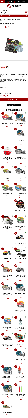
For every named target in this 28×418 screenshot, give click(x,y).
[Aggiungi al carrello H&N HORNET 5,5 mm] (15, 113)
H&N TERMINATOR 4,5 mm (20, 177)
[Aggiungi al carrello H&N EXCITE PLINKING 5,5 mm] (2, 317)
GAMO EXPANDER (7, 412)
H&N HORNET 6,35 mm (7, 394)
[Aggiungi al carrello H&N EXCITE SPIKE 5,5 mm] (15, 300)
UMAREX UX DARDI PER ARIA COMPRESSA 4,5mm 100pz (20, 395)
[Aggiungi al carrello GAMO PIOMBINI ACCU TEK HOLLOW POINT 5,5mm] (2, 334)
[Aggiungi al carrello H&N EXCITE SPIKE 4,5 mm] (2, 113)
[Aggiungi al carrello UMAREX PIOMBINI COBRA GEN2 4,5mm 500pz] (2, 147)
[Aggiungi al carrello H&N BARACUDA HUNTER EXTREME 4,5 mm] (15, 147)
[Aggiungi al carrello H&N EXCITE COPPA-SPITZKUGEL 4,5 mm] (2, 265)
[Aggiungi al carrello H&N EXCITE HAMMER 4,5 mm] (2, 184)
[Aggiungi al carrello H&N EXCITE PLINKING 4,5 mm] (15, 184)
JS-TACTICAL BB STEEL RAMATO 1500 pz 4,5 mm (20, 378)
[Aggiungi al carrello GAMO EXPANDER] (2, 402)
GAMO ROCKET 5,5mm (20, 243)
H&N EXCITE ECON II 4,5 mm (7, 177)
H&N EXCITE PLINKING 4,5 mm (20, 194)
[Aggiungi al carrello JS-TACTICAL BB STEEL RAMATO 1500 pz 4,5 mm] (15, 366)
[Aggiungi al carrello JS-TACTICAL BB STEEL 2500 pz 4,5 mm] (15, 317)
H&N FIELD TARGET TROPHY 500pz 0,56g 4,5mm (7, 295)
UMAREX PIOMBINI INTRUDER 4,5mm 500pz (7, 227)
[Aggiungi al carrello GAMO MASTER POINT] (15, 200)
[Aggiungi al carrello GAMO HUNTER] (15, 334)
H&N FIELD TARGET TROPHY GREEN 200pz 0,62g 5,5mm (7, 378)
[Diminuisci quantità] (1, 90)
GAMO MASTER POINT (20, 210)
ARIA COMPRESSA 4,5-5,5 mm (19, 19)
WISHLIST (11, 1)
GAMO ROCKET (7, 258)
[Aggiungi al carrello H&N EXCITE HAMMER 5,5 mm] (15, 216)
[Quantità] (7, 90)
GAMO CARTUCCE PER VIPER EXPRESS (20, 259)
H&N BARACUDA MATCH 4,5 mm (20, 139)
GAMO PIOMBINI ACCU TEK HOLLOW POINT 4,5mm (20, 277)
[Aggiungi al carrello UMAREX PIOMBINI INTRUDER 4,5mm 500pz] (2, 216)
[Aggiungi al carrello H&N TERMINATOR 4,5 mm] (15, 167)
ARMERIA (9, 19)
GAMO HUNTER (20, 344)
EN (5, 1)
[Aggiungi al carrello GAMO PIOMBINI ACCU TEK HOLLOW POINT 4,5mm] (15, 265)
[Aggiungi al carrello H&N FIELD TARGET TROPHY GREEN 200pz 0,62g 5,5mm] (2, 366)
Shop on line (3, 19)
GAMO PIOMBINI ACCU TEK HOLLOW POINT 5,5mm (7, 345)
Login (19, 1)
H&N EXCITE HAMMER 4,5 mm (7, 194)
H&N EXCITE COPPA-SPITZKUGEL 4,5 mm (7, 276)
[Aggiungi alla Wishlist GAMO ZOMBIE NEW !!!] (14, 105)
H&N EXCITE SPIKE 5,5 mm (20, 311)
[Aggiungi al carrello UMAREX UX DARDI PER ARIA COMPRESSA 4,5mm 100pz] (15, 384)
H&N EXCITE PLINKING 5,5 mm (7, 328)
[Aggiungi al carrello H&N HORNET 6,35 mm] (2, 384)
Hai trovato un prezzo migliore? (9, 29)
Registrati (23, 1)
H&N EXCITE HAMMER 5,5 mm (20, 227)
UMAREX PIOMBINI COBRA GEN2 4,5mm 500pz (7, 158)
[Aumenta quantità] (13, 90)
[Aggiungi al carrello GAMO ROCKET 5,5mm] (15, 233)
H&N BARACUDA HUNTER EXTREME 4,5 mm (20, 158)
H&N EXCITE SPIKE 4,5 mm (7, 124)
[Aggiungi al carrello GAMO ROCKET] (2, 249)
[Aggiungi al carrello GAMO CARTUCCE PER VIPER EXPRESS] (15, 249)
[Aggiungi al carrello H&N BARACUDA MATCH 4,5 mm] (15, 129)
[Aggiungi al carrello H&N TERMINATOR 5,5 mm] (15, 283)
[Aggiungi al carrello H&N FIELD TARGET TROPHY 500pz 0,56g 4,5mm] (2, 283)
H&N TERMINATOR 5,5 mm (20, 294)
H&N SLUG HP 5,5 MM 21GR (20, 360)
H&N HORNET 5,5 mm (20, 123)
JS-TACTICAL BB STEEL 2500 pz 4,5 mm (20, 328)
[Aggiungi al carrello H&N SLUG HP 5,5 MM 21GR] (15, 349)
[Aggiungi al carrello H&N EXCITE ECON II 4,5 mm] (2, 167)
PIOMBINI (2, 20)
